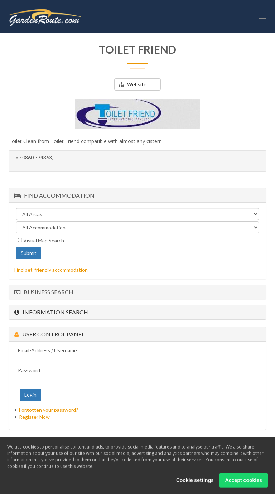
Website (132, 84)
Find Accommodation (54, 195)
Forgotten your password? (48, 410)
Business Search (43, 292)
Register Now (34, 417)
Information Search (51, 312)
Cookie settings (195, 482)
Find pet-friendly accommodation (51, 270)
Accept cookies (243, 482)
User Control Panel (49, 334)
